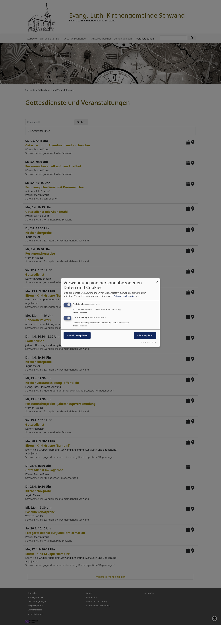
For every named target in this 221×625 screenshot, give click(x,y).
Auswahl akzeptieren (77, 335)
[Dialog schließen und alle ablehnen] (157, 280)
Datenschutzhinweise (124, 296)
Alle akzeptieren (145, 335)
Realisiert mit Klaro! (148, 342)
